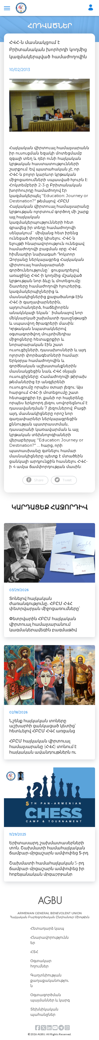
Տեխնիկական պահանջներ (44, 1012)
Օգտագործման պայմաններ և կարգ (50, 997)
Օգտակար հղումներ (40, 963)
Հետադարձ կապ (47, 928)
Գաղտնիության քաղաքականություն (49, 980)
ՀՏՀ (34, 951)
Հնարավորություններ (49, 940)
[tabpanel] (49, 105)
